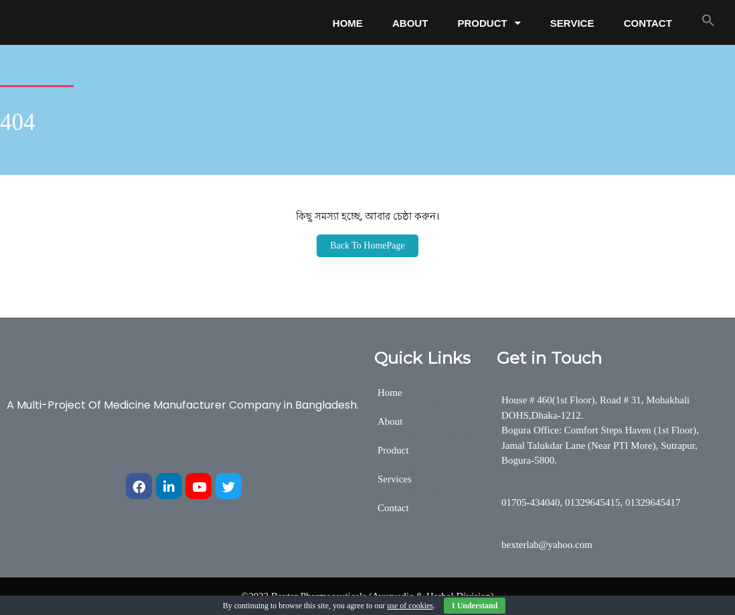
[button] (708, 20)
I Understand (474, 605)
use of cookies (410, 605)
